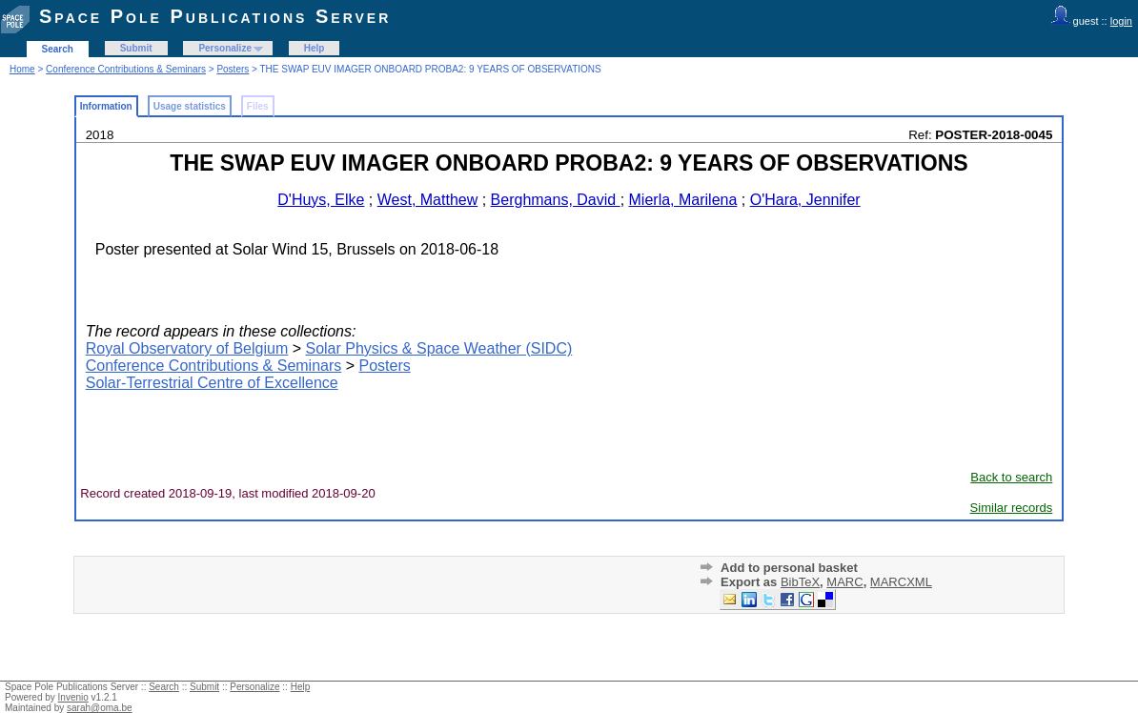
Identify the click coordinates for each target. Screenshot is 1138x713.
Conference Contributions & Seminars (126, 69)
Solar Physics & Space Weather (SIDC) (438, 348)
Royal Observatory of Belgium (187, 348)
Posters (232, 69)
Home (22, 69)
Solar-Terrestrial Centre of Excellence (212, 383)
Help (314, 48)
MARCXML (901, 582)
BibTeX (800, 582)
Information (106, 106)
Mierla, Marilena (683, 200)
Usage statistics (189, 106)
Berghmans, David (555, 200)
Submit (136, 48)
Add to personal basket (789, 567)
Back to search (1011, 477)
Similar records (1011, 507)
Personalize (225, 48)
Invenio (73, 697)
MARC (844, 582)
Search (57, 49)
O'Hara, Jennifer (805, 200)
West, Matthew (427, 200)
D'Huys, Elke (320, 200)
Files (258, 106)
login (1121, 21)
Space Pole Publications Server (215, 16)
